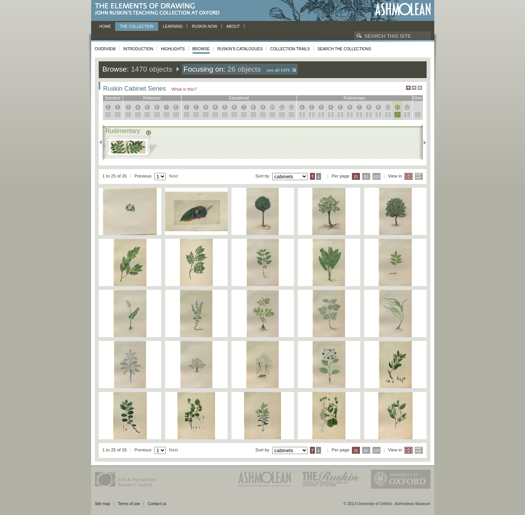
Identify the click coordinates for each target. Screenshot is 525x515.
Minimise (414, 88)
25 (355, 177)
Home (105, 26)
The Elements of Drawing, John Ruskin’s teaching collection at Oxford (159, 9)
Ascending (312, 176)
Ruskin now (204, 26)
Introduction (138, 49)
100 (376, 177)
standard (112, 98)
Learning (173, 26)
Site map (102, 504)
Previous (103, 142)
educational (239, 98)
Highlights (173, 49)
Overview (105, 49)
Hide (419, 88)
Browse (201, 49)
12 (291, 107)
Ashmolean (402, 9)
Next (423, 142)
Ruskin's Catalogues (240, 49)
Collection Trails (290, 49)
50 (366, 177)
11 (281, 107)
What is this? (184, 88)
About (233, 26)
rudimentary (354, 98)
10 (272, 107)
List (419, 176)
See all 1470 (278, 70)
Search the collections (344, 49)
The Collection (137, 26)
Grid (409, 176)
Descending (318, 176)
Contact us (157, 504)
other (417, 98)
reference (152, 98)
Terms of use (129, 504)
